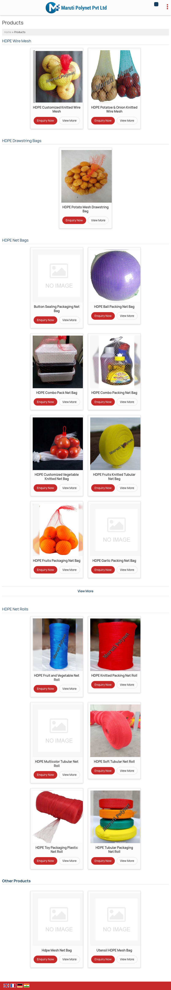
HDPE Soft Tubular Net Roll (114, 761)
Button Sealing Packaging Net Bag (56, 308)
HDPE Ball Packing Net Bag (114, 306)
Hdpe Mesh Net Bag (57, 950)
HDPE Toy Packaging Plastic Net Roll (56, 849)
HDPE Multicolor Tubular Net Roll (56, 763)
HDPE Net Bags (15, 240)
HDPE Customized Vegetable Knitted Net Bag (57, 476)
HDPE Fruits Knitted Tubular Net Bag (114, 476)
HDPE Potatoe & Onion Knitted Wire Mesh (114, 109)
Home (7, 32)
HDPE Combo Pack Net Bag (56, 393)
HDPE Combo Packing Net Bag (114, 393)
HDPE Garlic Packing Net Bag (114, 560)
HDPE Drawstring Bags (21, 140)
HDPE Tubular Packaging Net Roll (114, 849)
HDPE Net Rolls (15, 608)
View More (69, 120)
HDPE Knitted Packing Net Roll (114, 675)
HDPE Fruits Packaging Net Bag (56, 560)
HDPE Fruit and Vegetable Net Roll (56, 677)
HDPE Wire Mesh (16, 40)
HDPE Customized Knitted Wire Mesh (56, 109)
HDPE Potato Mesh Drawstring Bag (85, 209)
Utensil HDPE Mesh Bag (114, 950)
